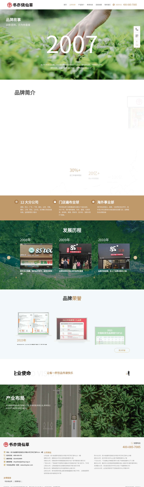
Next (135, 257)
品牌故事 (72, 4)
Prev (9, 257)
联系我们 (108, 4)
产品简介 (81, 4)
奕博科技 (18, 481)
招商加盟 (99, 4)
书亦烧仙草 (8, 481)
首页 (65, 4)
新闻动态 (90, 4)
